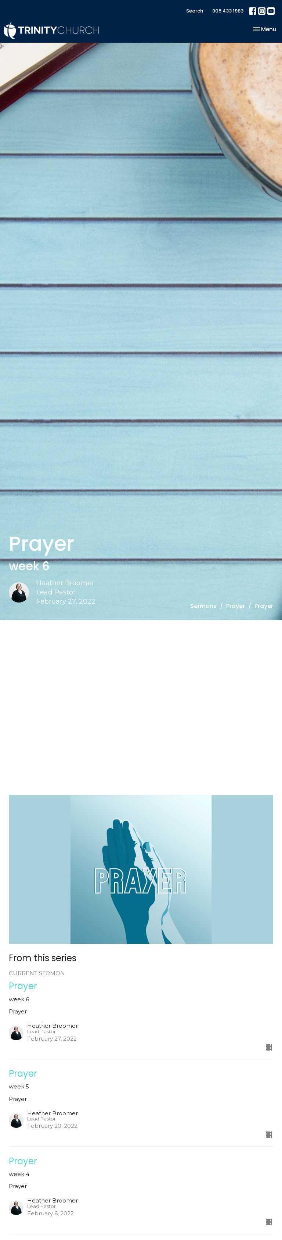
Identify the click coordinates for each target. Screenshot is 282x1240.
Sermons (203, 606)
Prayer (235, 606)
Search (194, 10)
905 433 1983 (227, 10)
